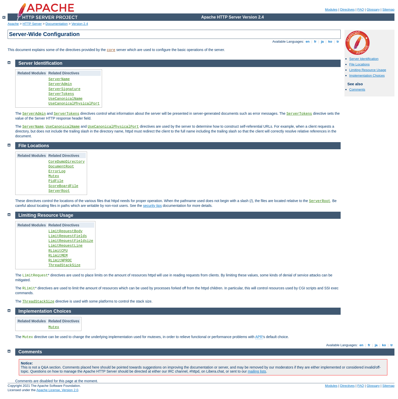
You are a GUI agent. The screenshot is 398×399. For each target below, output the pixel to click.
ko (330, 41)
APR (259, 337)
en (307, 41)
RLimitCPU (58, 251)
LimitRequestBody (65, 231)
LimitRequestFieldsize (70, 241)
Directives (347, 9)
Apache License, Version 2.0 (57, 390)
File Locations (359, 64)
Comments (357, 89)
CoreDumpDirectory (66, 162)
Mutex (53, 176)
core (111, 50)
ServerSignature (64, 89)
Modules (331, 9)
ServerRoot (59, 191)
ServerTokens (61, 94)
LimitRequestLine (65, 246)
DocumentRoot (61, 166)
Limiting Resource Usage (367, 70)
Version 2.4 (80, 24)
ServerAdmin (60, 84)
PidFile (55, 181)
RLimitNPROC (60, 260)
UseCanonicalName (65, 99)
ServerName (59, 79)
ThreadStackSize (64, 265)
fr (315, 41)
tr (338, 41)
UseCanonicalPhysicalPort (74, 104)
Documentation (56, 24)
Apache (13, 24)
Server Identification (363, 59)
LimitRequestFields (67, 236)
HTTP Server (32, 24)
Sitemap (388, 9)
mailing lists (257, 371)
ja (322, 41)
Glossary (373, 9)
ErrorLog (56, 171)
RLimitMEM (58, 256)
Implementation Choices (367, 75)
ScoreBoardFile (63, 186)
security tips (152, 206)
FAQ (360, 9)
